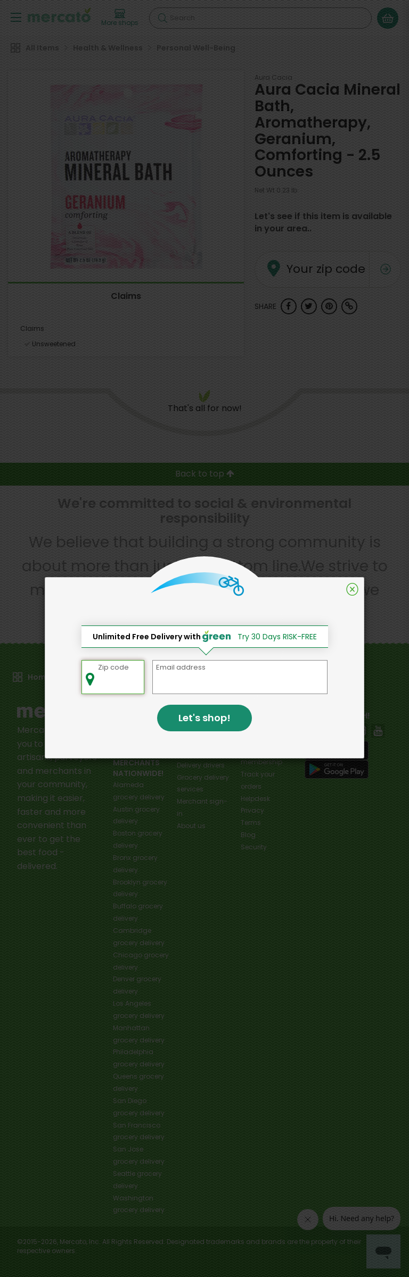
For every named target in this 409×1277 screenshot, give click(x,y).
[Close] (352, 589)
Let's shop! (204, 717)
